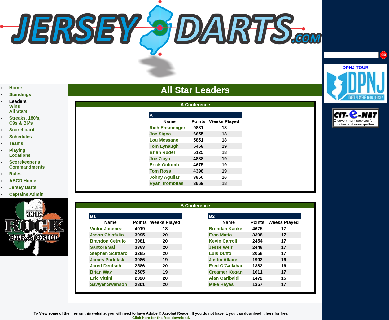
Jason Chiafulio (107, 234)
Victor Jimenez (106, 228)
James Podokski (107, 259)
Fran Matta (220, 234)
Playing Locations (20, 153)
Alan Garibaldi (224, 278)
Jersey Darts (23, 187)
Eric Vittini (101, 278)
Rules (15, 173)
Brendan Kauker (226, 228)
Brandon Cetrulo (108, 241)
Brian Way (101, 272)
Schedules (20, 136)
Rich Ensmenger (167, 127)
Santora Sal (102, 247)
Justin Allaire (223, 259)
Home (15, 87)
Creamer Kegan (226, 272)
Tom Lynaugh (163, 146)
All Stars (18, 111)
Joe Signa (160, 133)
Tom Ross (160, 171)
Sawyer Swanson (108, 284)
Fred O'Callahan (226, 265)
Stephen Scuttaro (108, 253)
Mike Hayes (221, 284)
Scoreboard (21, 129)
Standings (20, 94)
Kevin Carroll (223, 241)
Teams (16, 143)
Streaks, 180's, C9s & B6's (25, 120)
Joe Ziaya (159, 158)
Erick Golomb (164, 164)
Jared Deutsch (105, 265)
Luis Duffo (220, 253)
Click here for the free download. (161, 318)
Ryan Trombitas (166, 183)
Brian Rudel (162, 152)
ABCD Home (22, 180)
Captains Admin (26, 194)
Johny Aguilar (164, 177)
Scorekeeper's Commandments (27, 164)
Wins (14, 106)
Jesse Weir (221, 247)
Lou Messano (163, 140)
